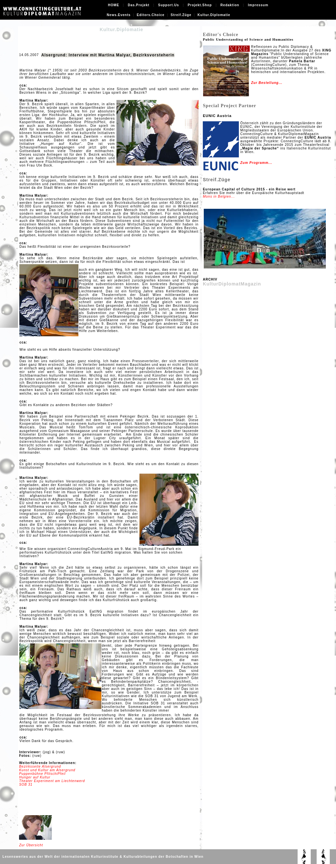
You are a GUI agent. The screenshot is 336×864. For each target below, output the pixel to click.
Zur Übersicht (31, 845)
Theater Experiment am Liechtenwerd (52, 781)
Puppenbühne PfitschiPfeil (42, 774)
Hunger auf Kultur (34, 777)
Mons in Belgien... (219, 196)
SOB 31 (25, 784)
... (280, 83)
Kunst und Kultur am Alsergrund (47, 770)
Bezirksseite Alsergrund (40, 766)
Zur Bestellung (265, 83)
